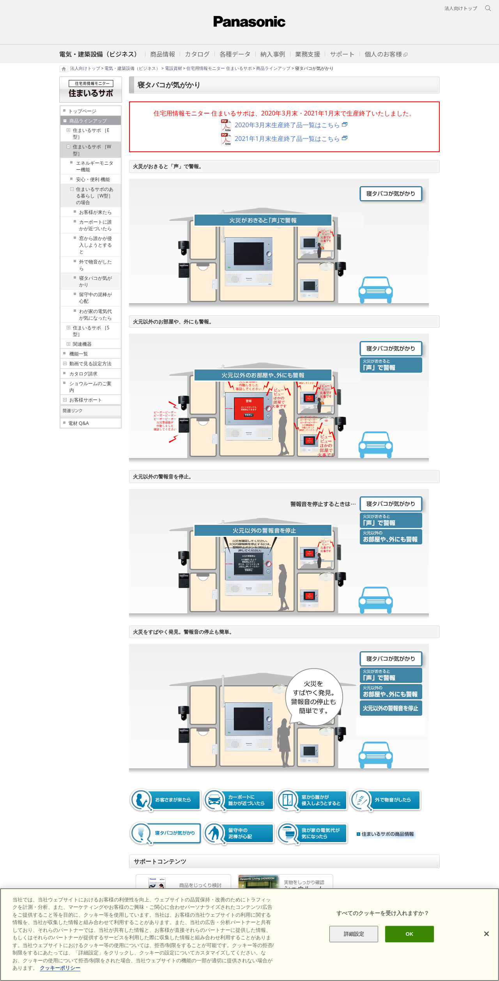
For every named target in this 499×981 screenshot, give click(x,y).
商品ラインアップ (273, 68)
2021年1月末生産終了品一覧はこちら (287, 138)
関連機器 (82, 344)
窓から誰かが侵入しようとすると (95, 245)
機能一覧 (78, 353)
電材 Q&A (78, 423)
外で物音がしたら (95, 265)
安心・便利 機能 (93, 179)
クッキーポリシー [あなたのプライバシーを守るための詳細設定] (60, 968)
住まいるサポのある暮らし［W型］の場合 (94, 196)
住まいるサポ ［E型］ (91, 133)
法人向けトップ (85, 68)
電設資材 (173, 68)
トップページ (82, 111)
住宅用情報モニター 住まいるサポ (219, 68)
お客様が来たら (95, 212)
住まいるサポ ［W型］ (92, 149)
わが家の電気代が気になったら (95, 314)
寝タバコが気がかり (95, 281)
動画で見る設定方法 (90, 363)
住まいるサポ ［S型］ (91, 331)
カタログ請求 (83, 373)
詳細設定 (354, 934)
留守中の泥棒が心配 (95, 297)
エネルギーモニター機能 (94, 166)
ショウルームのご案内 (90, 386)
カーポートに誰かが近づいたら (95, 225)
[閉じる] (486, 933)
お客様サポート (85, 399)
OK (409, 934)
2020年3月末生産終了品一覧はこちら (287, 125)
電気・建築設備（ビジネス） (132, 68)
